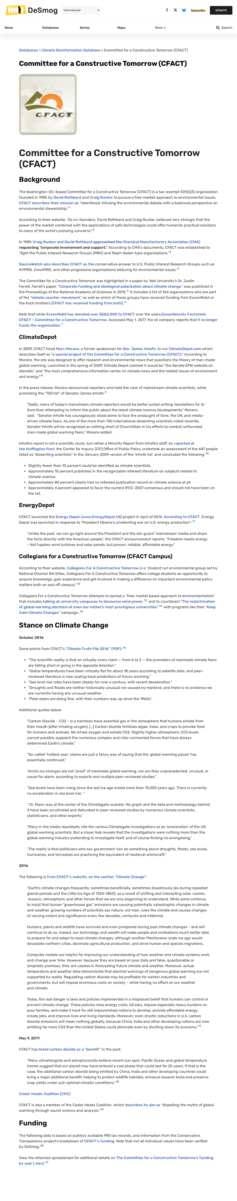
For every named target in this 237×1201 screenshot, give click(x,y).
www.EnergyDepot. (101, 517)
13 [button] (145, 600)
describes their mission (46, 203)
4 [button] (178, 268)
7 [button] (62, 324)
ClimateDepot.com (185, 349)
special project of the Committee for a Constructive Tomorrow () (118, 354)
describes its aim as (143, 1105)
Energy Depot (68, 517)
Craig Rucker (101, 197)
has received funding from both (87, 303)
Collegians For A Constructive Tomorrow (103, 568)
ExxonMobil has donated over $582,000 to (90, 314)
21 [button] (46, 1162)
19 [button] (101, 1109)
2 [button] (93, 229)
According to (182, 517)
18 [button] (117, 1081)
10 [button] (207, 453)
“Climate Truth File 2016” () (93, 649)
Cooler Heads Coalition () (45, 1094)
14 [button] (160, 606)
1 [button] (69, 207)
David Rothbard (67, 197)
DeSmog (43, 10)
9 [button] (105, 392)
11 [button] (193, 521)
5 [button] (128, 291)
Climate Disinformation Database (71, 50)
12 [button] (78, 583)
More (158, 28)
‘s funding (99, 1141)
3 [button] (170, 252)
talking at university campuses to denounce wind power (93, 601)
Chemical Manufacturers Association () (161, 242)
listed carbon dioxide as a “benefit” (69, 1049)
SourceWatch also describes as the (56, 264)
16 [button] (124, 647)
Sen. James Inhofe (139, 349)
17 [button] (199, 1026)
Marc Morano (67, 349)
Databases (28, 50)
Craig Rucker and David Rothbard (78, 242)
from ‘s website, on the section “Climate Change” (96, 877)
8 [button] (42, 375)
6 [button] (125, 302)
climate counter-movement (55, 297)
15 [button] (81, 611)
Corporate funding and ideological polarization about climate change (120, 286)
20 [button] (42, 1145)
